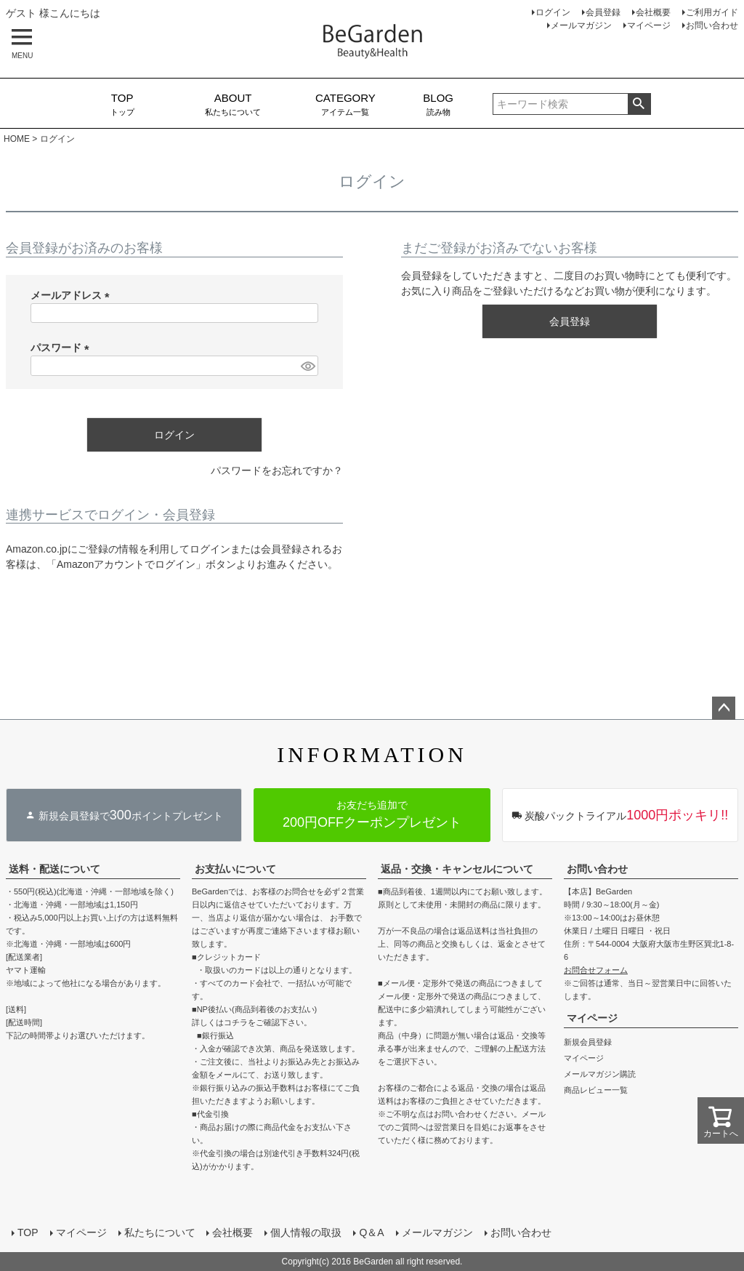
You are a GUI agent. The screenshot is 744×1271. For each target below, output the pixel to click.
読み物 (438, 103)
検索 (639, 104)
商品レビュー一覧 (596, 1090)
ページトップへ (723, 708)
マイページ (649, 25)
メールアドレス (73, 295)
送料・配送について (54, 869)
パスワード (62, 347)
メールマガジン (581, 25)
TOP (28, 1232)
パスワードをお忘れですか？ (277, 470)
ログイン (552, 12)
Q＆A (372, 1232)
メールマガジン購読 (600, 1074)
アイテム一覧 (345, 103)
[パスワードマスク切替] (307, 365)
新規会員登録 (588, 1042)
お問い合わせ (712, 25)
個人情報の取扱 (306, 1232)
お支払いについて (235, 869)
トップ (122, 103)
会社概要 (653, 12)
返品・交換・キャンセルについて (457, 869)
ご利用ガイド (712, 12)
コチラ (236, 1022)
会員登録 (603, 12)
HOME (17, 139)
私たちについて (233, 103)
